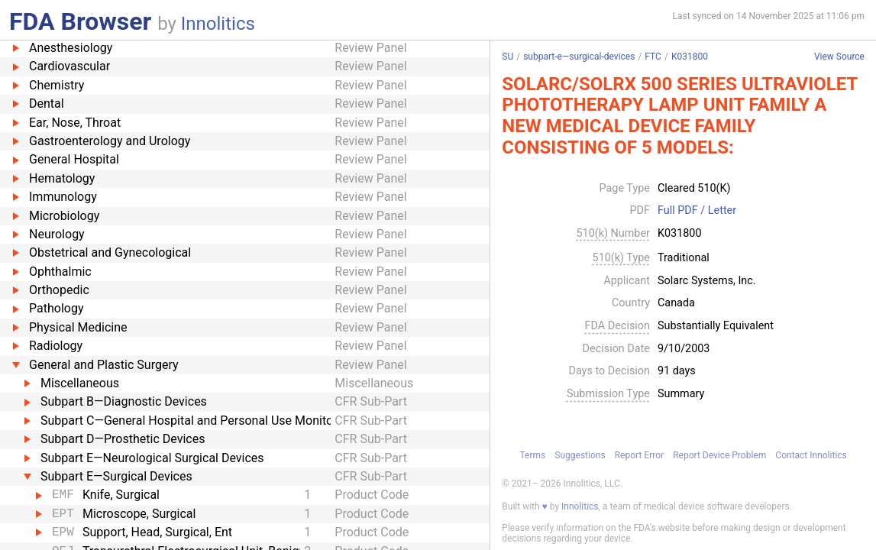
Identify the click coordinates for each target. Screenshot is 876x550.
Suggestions (579, 455)
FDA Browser (80, 21)
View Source (839, 57)
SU (507, 56)
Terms (532, 455)
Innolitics (218, 23)
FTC (653, 56)
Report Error (639, 455)
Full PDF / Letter (697, 211)
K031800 (689, 56)
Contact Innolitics (810, 455)
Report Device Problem (719, 455)
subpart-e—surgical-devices (579, 56)
